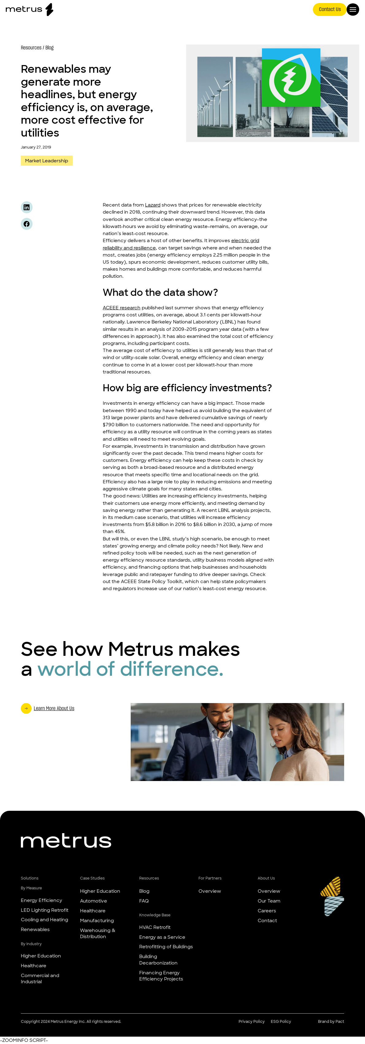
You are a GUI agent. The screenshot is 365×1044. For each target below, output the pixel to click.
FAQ (144, 901)
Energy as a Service (162, 937)
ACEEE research (121, 307)
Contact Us (330, 9)
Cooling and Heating (44, 919)
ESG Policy (281, 1022)
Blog (144, 891)
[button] (49, 878)
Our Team (269, 901)
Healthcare (33, 966)
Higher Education (41, 956)
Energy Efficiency (41, 900)
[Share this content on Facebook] (27, 224)
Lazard (152, 205)
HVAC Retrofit (155, 927)
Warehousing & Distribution (97, 933)
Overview (209, 891)
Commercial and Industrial (40, 978)
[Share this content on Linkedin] (27, 207)
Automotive (93, 901)
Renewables (35, 929)
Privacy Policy (252, 1022)
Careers (267, 911)
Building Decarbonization (158, 959)
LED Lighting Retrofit (44, 910)
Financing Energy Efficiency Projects (161, 976)
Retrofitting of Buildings (166, 946)
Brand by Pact (331, 1022)
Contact (267, 920)
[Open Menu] (353, 9)
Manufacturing (97, 920)
